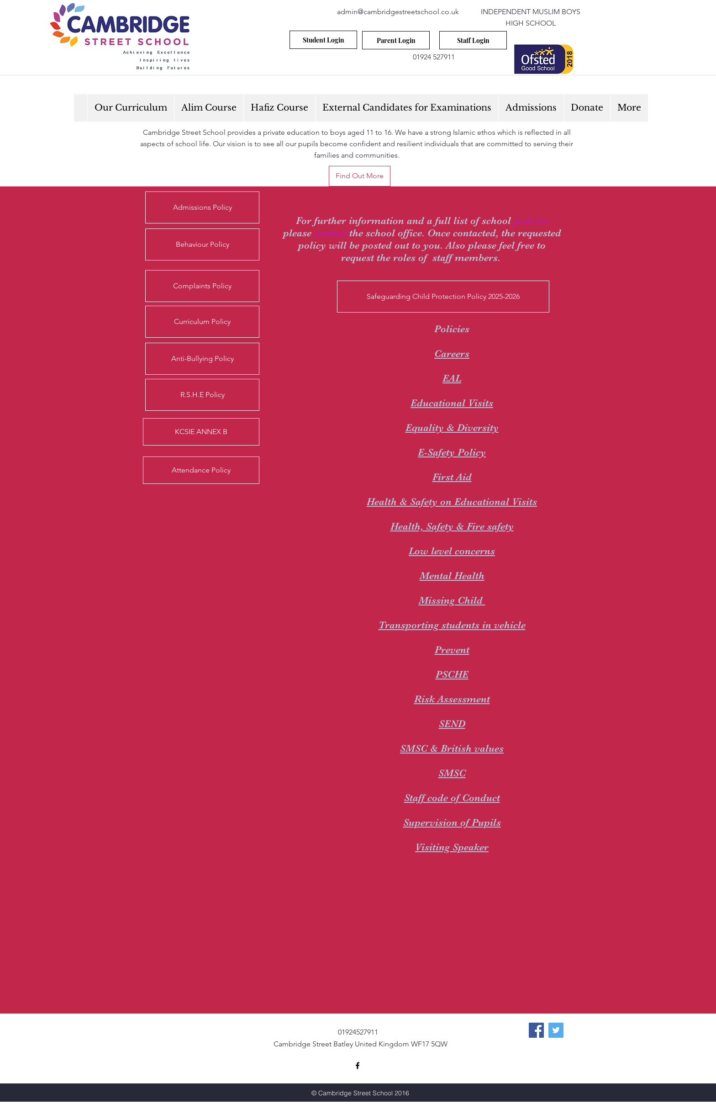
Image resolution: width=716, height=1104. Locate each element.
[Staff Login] (473, 40)
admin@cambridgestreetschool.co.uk (398, 11)
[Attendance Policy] (201, 470)
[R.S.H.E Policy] (202, 395)
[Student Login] (323, 40)
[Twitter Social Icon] (555, 1030)
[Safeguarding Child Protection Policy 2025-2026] (443, 297)
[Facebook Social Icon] (536, 1030)
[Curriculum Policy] (202, 322)
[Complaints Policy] (202, 286)
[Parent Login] (396, 40)
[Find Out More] (359, 176)
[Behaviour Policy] (202, 244)
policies (531, 220)
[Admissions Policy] (202, 207)
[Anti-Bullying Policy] (202, 359)
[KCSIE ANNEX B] (201, 432)
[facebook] (357, 1065)
